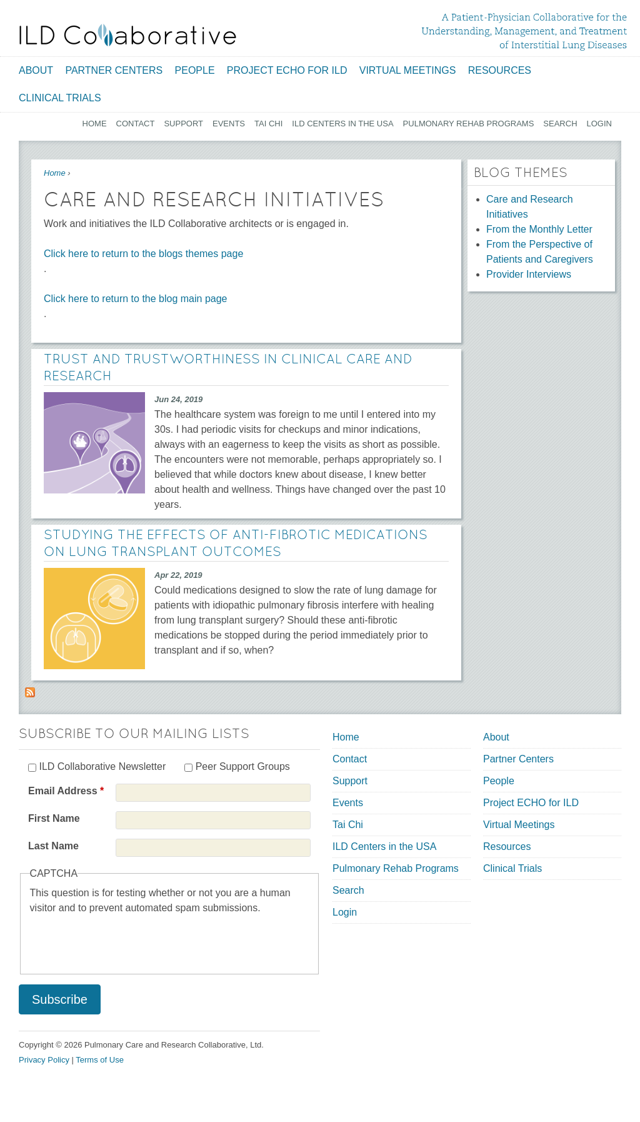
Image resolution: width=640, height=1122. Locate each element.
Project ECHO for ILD (287, 70)
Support (183, 123)
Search (560, 123)
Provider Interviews (528, 274)
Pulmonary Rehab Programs (468, 123)
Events (228, 123)
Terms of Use (100, 1059)
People (195, 70)
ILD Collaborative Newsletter (102, 766)
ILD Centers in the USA (342, 123)
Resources (499, 70)
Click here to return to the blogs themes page (143, 253)
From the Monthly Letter (539, 229)
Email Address (66, 791)
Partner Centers (113, 70)
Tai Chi (268, 123)
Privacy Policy (44, 1059)
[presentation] (125, 940)
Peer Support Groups (243, 766)
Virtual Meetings (407, 70)
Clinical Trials (60, 98)
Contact (135, 123)
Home (94, 123)
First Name (54, 818)
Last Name (53, 846)
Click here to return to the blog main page (136, 298)
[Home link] (128, 35)
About (36, 70)
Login (599, 123)
